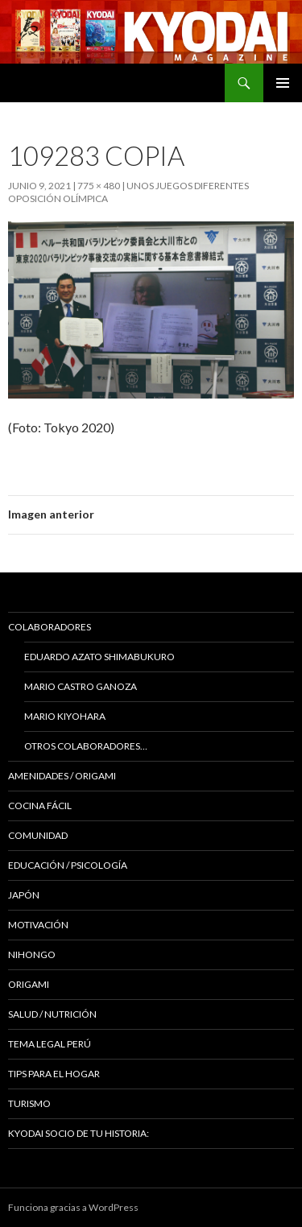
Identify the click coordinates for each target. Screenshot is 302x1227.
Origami (28, 984)
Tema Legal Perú (49, 1044)
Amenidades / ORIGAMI (62, 776)
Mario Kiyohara (64, 716)
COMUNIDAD (38, 835)
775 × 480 (98, 186)
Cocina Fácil (40, 805)
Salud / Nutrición (52, 1014)
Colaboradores (49, 627)
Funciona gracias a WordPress (73, 1207)
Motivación (38, 925)
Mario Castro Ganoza (80, 686)
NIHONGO (32, 954)
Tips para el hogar (54, 1074)
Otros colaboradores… (85, 746)
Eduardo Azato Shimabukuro (99, 657)
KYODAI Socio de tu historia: (79, 1133)
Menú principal (282, 83)
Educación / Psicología (67, 865)
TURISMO (29, 1103)
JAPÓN (23, 895)
